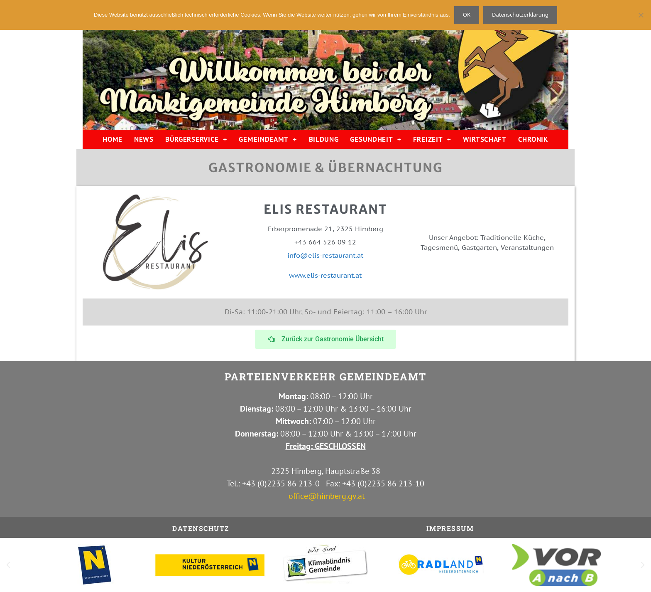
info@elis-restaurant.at (325, 255)
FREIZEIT (432, 139)
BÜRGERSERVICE (196, 139)
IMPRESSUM (450, 528)
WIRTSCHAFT (485, 139)
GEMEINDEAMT (268, 139)
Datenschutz (201, 528)
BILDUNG (324, 139)
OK (466, 14)
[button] (8, 565)
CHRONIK (533, 139)
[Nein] (640, 15)
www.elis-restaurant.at (325, 275)
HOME (112, 139)
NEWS (144, 139)
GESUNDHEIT (375, 139)
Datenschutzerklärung (520, 14)
